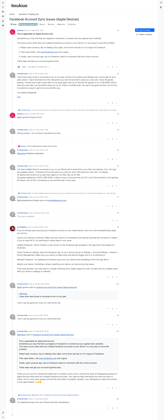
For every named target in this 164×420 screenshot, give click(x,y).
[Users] (3, 21)
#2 (118, 74)
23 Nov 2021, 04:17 (37, 114)
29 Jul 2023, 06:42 (41, 315)
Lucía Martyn (22, 227)
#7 (118, 197)
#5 (118, 150)
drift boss (23, 294)
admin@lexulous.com (57, 200)
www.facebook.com (49, 52)
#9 (118, 227)
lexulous (20, 30)
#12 (118, 331)
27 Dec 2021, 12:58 (41, 130)
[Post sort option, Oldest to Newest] (144, 34)
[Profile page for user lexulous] (12, 32)
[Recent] (3, 7)
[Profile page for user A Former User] (12, 75)
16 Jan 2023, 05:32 (41, 197)
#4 (118, 130)
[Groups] (3, 25)
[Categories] (3, 3)
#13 (118, 399)
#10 (118, 284)
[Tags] (3, 12)
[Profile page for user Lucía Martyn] (12, 228)
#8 (118, 213)
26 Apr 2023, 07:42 (41, 227)
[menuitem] (161, 3)
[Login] (161, 3)
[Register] (161, 7)
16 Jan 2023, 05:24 (41, 166)
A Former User (22, 74)
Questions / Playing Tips (28, 24)
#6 (118, 166)
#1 (118, 30)
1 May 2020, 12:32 (37, 30)
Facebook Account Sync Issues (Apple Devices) (56, 287)
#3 (118, 114)
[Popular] (3, 16)
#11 (118, 315)
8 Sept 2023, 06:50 (42, 331)
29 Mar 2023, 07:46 (42, 213)
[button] (3, 413)
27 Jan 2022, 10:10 (41, 150)
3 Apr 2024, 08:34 (41, 399)
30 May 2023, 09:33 (42, 284)
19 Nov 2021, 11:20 (41, 74)
